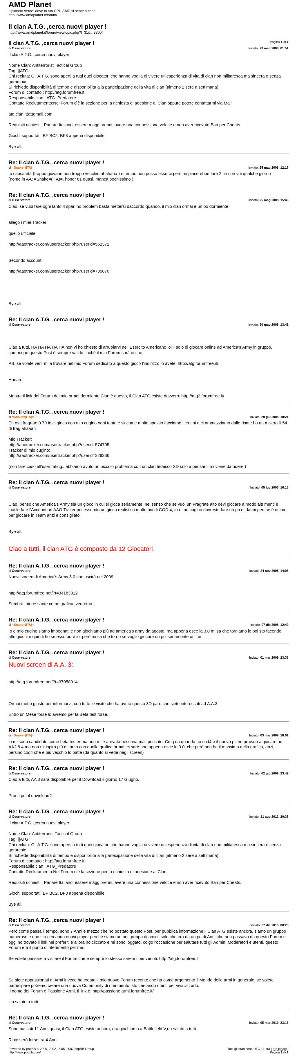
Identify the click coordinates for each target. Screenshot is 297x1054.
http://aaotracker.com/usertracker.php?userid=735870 (58, 271)
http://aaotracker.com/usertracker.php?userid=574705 (58, 444)
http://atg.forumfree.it (64, 92)
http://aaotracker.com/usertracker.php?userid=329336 (58, 455)
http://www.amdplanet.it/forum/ (32, 15)
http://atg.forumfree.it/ (198, 363)
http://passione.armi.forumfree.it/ (123, 991)
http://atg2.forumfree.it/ (202, 396)
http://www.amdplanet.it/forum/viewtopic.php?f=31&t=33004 (56, 32)
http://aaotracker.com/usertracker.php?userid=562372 (58, 244)
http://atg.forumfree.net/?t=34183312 (42, 593)
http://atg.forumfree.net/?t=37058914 (42, 682)
